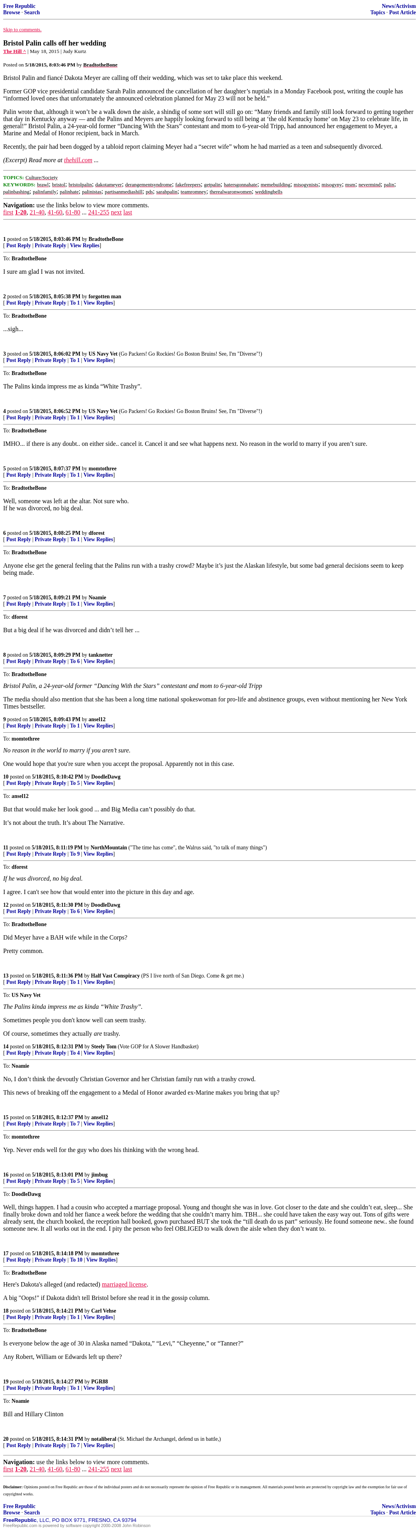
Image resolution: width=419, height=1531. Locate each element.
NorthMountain (109, 848)
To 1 (75, 303)
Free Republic (19, 6)
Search (32, 12)
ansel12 (97, 719)
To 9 (75, 854)
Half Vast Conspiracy (115, 976)
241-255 (98, 212)
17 (6, 1253)
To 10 (76, 1260)
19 (6, 1382)
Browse (11, 12)
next (116, 212)
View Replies (85, 245)
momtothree (103, 469)
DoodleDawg (106, 777)
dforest (97, 533)
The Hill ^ (14, 51)
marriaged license (124, 1284)
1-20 (20, 212)
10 (6, 777)
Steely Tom (104, 1047)
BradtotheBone (106, 239)
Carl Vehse (103, 1311)
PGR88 (99, 1382)
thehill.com (78, 160)
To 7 (75, 1124)
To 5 (75, 783)
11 (5, 848)
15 (6, 1117)
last (127, 212)
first (8, 212)
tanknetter (101, 655)
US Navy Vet (103, 354)
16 (6, 1175)
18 (6, 1311)
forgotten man (105, 296)
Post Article (402, 12)
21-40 (37, 212)
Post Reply (18, 245)
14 (6, 1047)
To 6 (75, 661)
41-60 (54, 212)
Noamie (97, 598)
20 (6, 1439)
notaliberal (103, 1439)
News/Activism (399, 6)
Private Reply (50, 245)
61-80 (73, 212)
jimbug (99, 1175)
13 (6, 976)
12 (6, 905)
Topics (377, 12)
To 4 (75, 1053)
